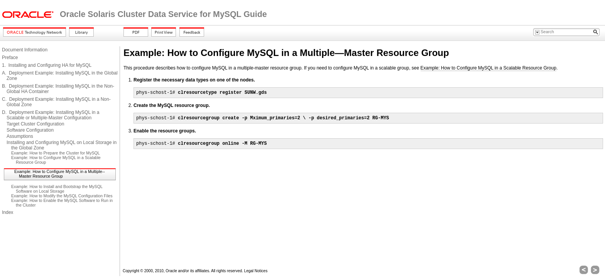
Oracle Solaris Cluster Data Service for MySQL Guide (163, 14)
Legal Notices (256, 271)
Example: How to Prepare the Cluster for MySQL (55, 153)
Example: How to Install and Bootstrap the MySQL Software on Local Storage (57, 188)
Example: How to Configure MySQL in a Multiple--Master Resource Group (59, 173)
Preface (10, 57)
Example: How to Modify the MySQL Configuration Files (62, 195)
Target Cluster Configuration (35, 124)
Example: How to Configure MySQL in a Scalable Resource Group (488, 68)
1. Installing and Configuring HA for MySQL (46, 65)
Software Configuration (30, 130)
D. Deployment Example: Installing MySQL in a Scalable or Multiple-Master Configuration (50, 115)
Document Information (24, 50)
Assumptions (20, 136)
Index (7, 212)
